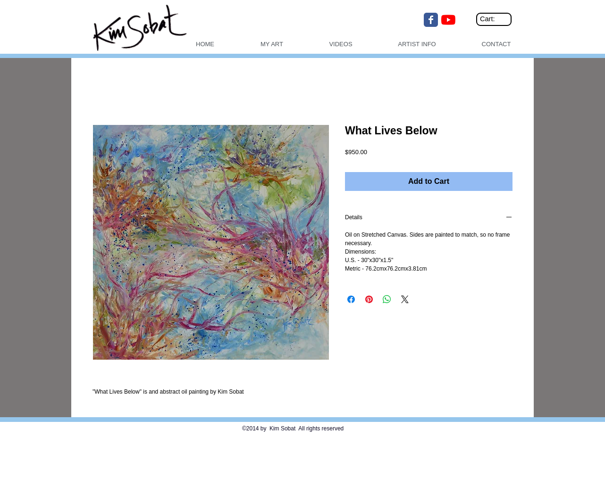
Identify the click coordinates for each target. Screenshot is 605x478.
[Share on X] (405, 299)
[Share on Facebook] (351, 299)
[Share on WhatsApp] (387, 299)
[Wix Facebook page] (431, 20)
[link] (495, 19)
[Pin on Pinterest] (369, 299)
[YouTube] (448, 20)
